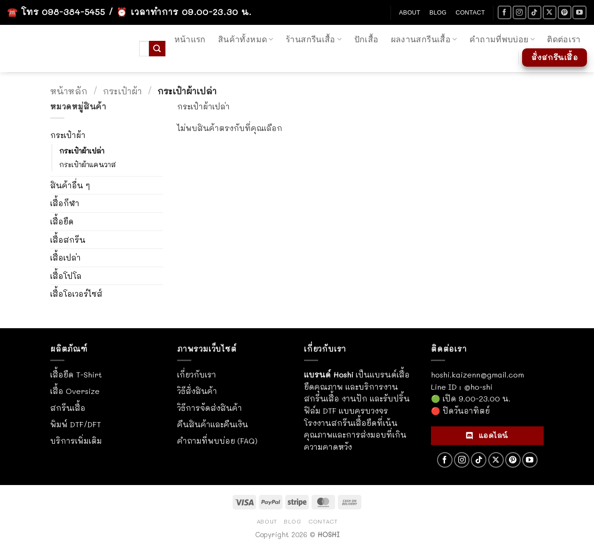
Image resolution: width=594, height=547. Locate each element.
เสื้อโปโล (66, 276)
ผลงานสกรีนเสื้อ (424, 39)
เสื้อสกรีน (68, 240)
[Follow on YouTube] (579, 12)
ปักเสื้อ (366, 39)
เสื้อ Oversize (75, 391)
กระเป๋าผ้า (122, 91)
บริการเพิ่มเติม (76, 441)
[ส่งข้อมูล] (157, 49)
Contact (470, 12)
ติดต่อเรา (563, 39)
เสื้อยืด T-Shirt (76, 374)
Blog (438, 12)
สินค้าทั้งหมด (246, 39)
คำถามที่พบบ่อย (502, 39)
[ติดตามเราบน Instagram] (519, 12)
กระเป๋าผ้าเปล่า (81, 150)
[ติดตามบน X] (549, 12)
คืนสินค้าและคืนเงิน (212, 424)
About (409, 12)
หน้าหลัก (68, 91)
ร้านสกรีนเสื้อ (314, 39)
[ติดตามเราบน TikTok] (534, 12)
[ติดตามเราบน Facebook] (504, 12)
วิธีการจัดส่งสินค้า (209, 408)
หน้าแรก (190, 39)
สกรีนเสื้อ (68, 408)
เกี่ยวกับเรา (196, 374)
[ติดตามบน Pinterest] (564, 12)
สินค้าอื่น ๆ (70, 185)
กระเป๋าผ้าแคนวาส (87, 164)
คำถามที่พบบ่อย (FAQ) (217, 441)
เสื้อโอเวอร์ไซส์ (76, 294)
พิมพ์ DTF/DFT (75, 424)
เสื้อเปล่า (65, 257)
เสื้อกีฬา (64, 203)
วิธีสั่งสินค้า (197, 391)
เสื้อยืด (62, 221)
